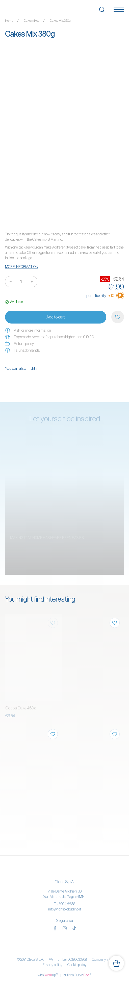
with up (48, 975)
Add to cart (55, 317)
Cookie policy (77, 965)
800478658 (67, 904)
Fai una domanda (22, 350)
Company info (102, 959)
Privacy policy (52, 965)
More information (21, 267)
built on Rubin (77, 975)
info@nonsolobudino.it (64, 909)
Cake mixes (31, 20)
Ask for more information (28, 330)
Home (9, 20)
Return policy (19, 343)
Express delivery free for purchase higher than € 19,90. (50, 337)
